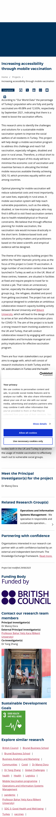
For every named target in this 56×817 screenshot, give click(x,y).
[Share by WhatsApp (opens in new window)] (40, 90)
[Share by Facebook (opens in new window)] (20, 90)
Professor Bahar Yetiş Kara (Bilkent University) (21, 801)
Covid (25, 764)
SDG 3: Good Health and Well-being (24, 808)
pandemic (9, 795)
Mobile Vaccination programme (19, 781)
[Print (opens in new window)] (4, 97)
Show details (40, 424)
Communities (9, 764)
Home (4, 76)
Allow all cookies (28, 432)
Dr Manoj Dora (40, 764)
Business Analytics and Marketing (20, 759)
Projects (16, 76)
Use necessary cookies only (28, 441)
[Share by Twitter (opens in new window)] (27, 90)
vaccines (19, 814)
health (5, 775)
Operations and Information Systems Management (22, 787)
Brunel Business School (36, 748)
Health (17, 775)
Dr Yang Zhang (12, 770)
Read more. (45, 556)
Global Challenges (35, 770)
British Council (10, 748)
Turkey (6, 814)
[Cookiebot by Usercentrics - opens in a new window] (40, 374)
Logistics (30, 775)
